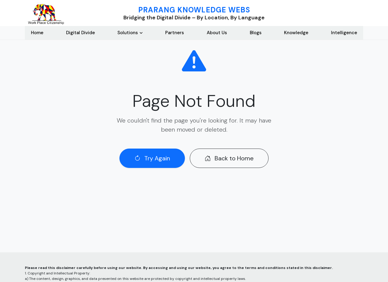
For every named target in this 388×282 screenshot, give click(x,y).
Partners (174, 33)
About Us (217, 33)
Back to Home (229, 158)
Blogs (256, 33)
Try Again (152, 158)
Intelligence (344, 33)
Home (37, 33)
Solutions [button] (127, 33)
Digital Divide (80, 33)
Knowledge (296, 33)
